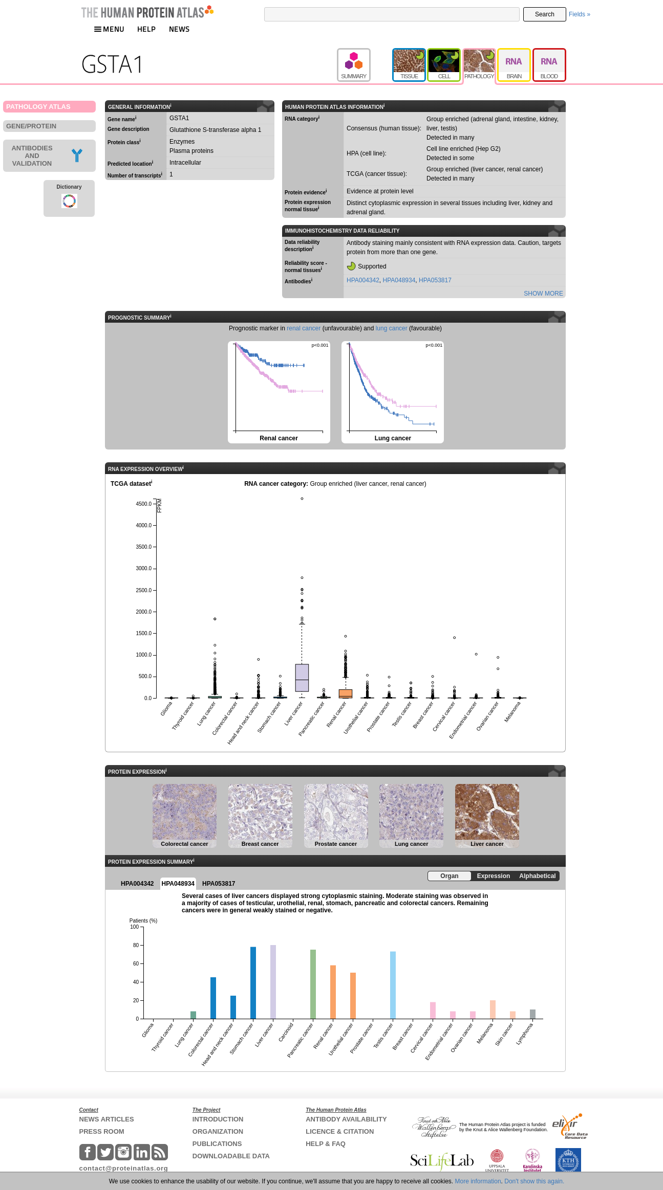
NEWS (179, 29)
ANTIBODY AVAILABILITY (346, 1119)
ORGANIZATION (218, 1131)
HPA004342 (363, 280)
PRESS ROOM (101, 1131)
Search (544, 14)
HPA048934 (399, 280)
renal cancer (303, 328)
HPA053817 (435, 280)
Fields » (579, 14)
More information (478, 1181)
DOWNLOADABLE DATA (231, 1156)
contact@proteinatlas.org (123, 1168)
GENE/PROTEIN (31, 126)
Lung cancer (391, 391)
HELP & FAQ (326, 1144)
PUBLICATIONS (217, 1144)
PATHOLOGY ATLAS (38, 106)
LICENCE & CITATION (340, 1131)
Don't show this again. (534, 1181)
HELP (146, 29)
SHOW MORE (543, 293)
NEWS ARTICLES (106, 1119)
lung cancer (392, 328)
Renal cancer (278, 391)
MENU (109, 29)
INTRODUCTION (218, 1119)
